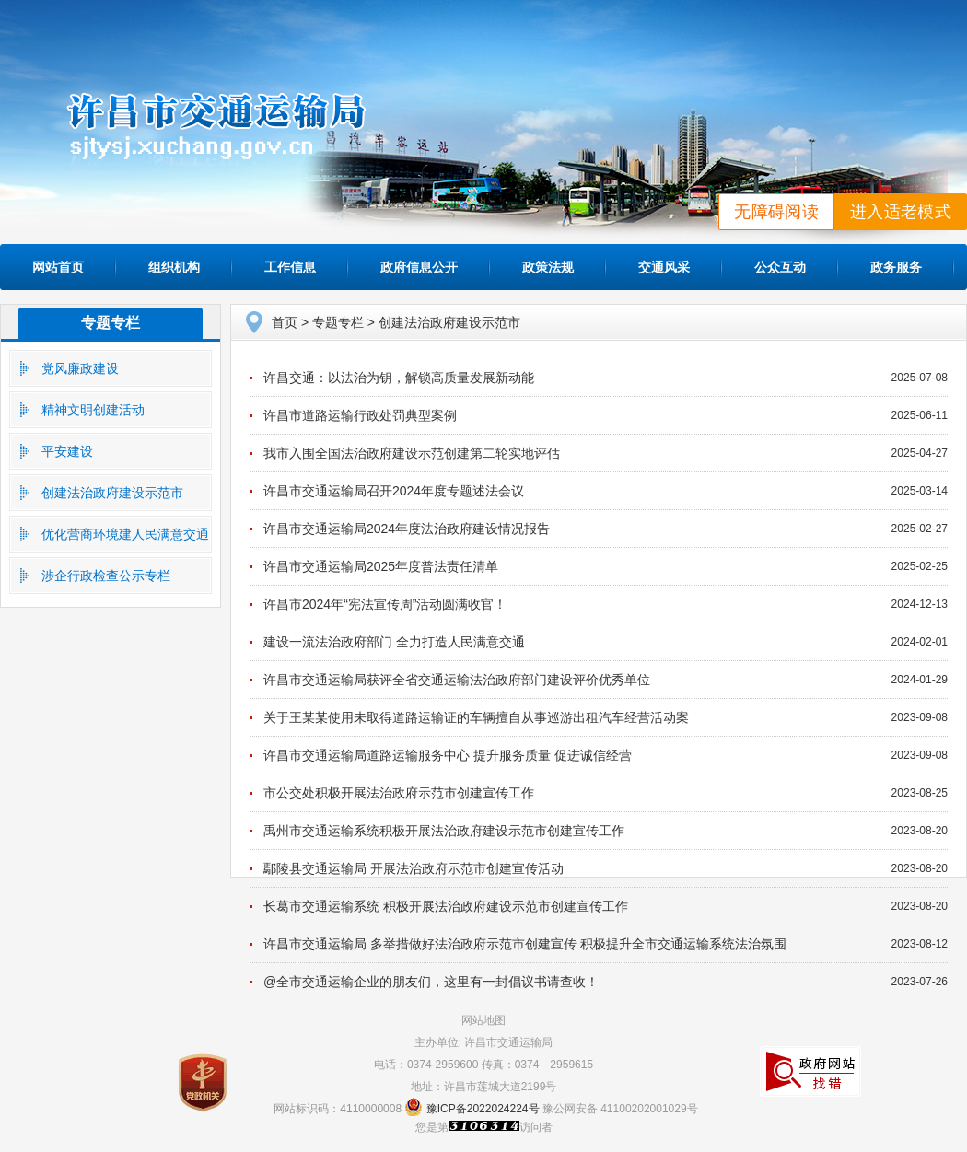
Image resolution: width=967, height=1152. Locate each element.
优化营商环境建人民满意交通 (125, 534)
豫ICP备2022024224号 (483, 1108)
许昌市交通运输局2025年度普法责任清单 (380, 566)
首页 (284, 322)
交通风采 (664, 267)
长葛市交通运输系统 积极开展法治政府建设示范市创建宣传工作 (445, 906)
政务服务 (896, 267)
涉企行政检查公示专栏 (105, 575)
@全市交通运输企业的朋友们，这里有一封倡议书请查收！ (431, 981)
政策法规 (548, 267)
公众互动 (780, 267)
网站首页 (58, 267)
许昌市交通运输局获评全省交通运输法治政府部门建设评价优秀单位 (456, 679)
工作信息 (290, 267)
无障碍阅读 (776, 212)
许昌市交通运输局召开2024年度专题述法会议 (393, 490)
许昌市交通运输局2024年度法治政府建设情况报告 (406, 528)
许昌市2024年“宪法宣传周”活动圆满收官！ (385, 604)
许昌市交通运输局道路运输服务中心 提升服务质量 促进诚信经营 (447, 755)
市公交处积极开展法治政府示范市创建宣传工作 (398, 792)
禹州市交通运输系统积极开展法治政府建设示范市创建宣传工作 (443, 830)
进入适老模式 (900, 212)
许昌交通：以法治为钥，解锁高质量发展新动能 (398, 377)
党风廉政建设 (80, 368)
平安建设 (67, 451)
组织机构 (174, 267)
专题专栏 (110, 323)
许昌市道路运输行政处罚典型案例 (360, 415)
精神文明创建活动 (93, 409)
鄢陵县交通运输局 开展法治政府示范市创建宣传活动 (413, 868)
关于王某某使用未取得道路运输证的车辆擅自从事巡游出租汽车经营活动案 (476, 717)
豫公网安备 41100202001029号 (620, 1108)
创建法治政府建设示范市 (112, 492)
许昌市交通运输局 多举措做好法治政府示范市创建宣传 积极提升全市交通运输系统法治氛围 (524, 944)
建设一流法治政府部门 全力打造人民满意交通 (394, 641)
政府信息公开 (419, 267)
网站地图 (483, 1020)
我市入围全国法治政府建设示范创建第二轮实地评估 (411, 453)
